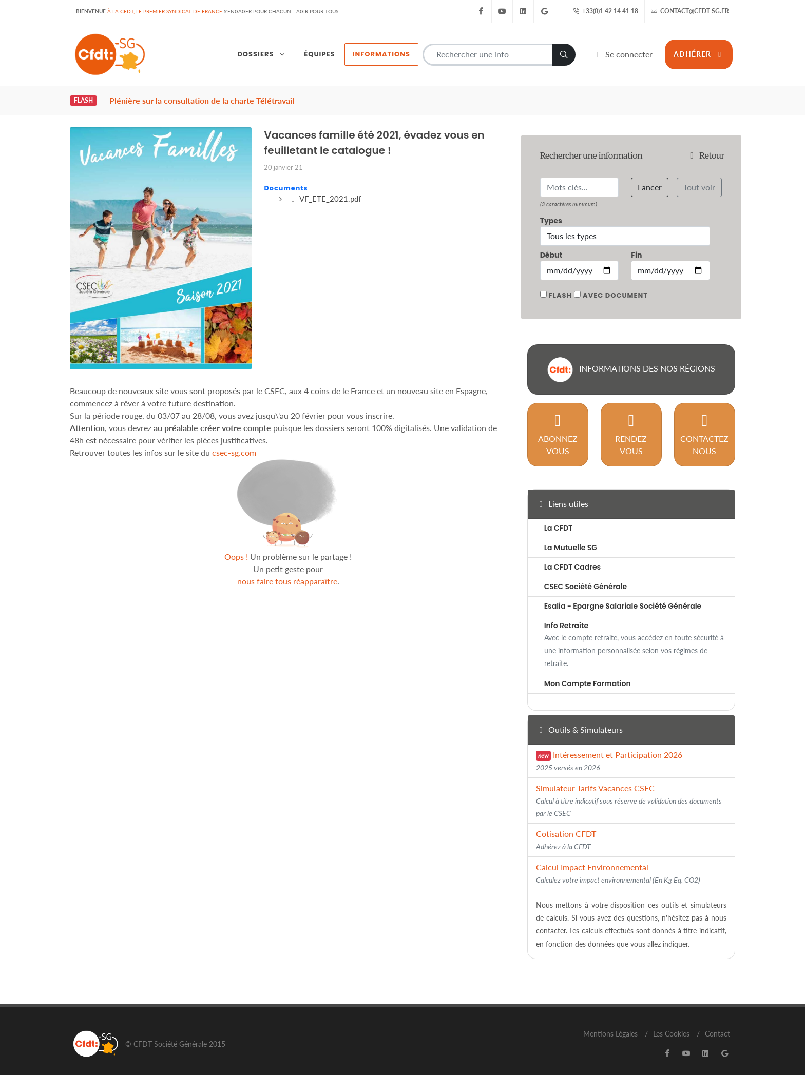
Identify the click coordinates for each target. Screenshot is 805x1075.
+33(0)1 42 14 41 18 (605, 11)
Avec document (615, 284)
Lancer (650, 176)
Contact (717, 1023)
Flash (560, 284)
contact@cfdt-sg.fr (690, 11)
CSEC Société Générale (585, 576)
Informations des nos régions (631, 359)
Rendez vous (631, 423)
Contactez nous (704, 423)
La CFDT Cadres (572, 556)
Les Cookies (671, 1023)
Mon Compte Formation (587, 673)
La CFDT (558, 517)
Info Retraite (566, 615)
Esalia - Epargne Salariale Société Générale (623, 595)
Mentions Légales (610, 1023)
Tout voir (699, 176)
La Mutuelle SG (570, 537)
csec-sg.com (234, 441)
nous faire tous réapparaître (287, 570)
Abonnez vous (558, 423)
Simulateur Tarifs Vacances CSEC (629, 789)
